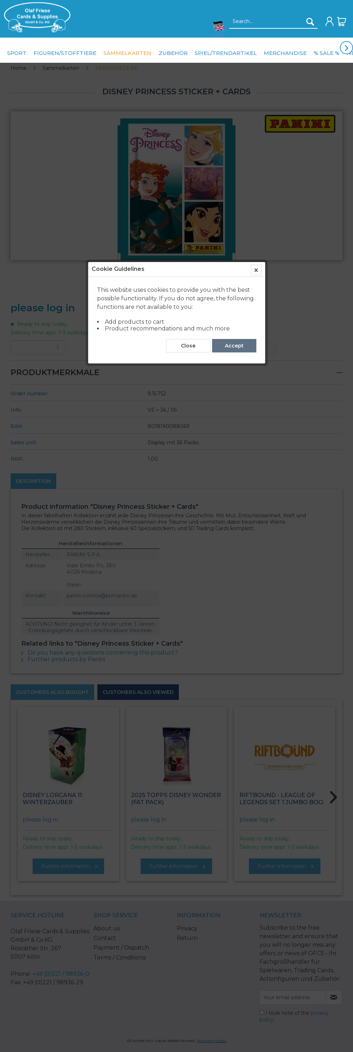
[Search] (310, 22)
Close (188, 160)
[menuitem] (35, 17)
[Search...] (273, 22)
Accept (234, 160)
